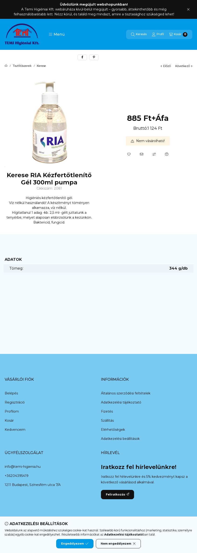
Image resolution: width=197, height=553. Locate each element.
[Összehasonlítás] (154, 154)
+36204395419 (16, 476)
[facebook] (82, 57)
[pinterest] (94, 57)
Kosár (9, 420)
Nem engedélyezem (118, 544)
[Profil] (158, 34)
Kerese (41, 66)
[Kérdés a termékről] (167, 154)
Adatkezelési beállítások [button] (120, 439)
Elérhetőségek (113, 429)
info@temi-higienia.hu (23, 467)
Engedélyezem (75, 544)
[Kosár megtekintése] (178, 34)
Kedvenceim (15, 429)
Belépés (11, 393)
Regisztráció (15, 402)
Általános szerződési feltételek (125, 393)
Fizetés (107, 411)
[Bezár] (188, 9)
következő (183, 66)
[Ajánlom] (141, 154)
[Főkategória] (6, 66)
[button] (57, 34)
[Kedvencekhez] (129, 154)
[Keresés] (139, 34)
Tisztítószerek (22, 66)
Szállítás (107, 420)
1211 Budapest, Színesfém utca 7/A (33, 485)
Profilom (12, 411)
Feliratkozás (117, 494)
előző (166, 66)
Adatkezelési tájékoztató (121, 402)
